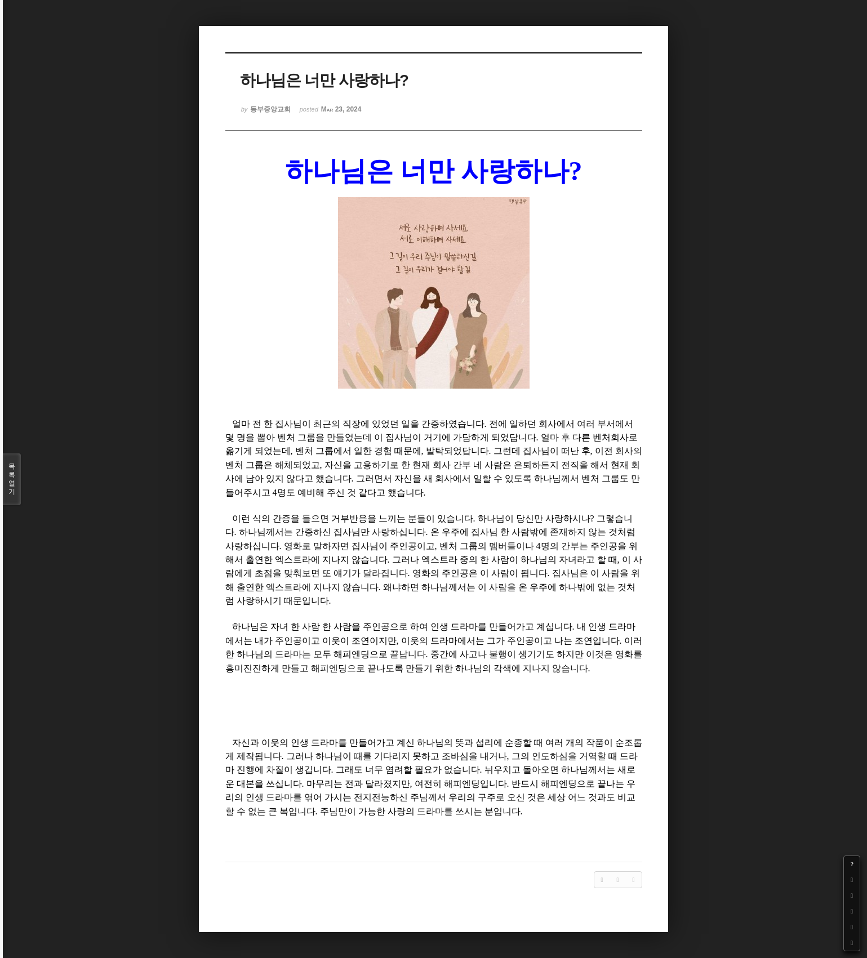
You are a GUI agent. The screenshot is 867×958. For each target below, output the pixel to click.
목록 (11, 479)
